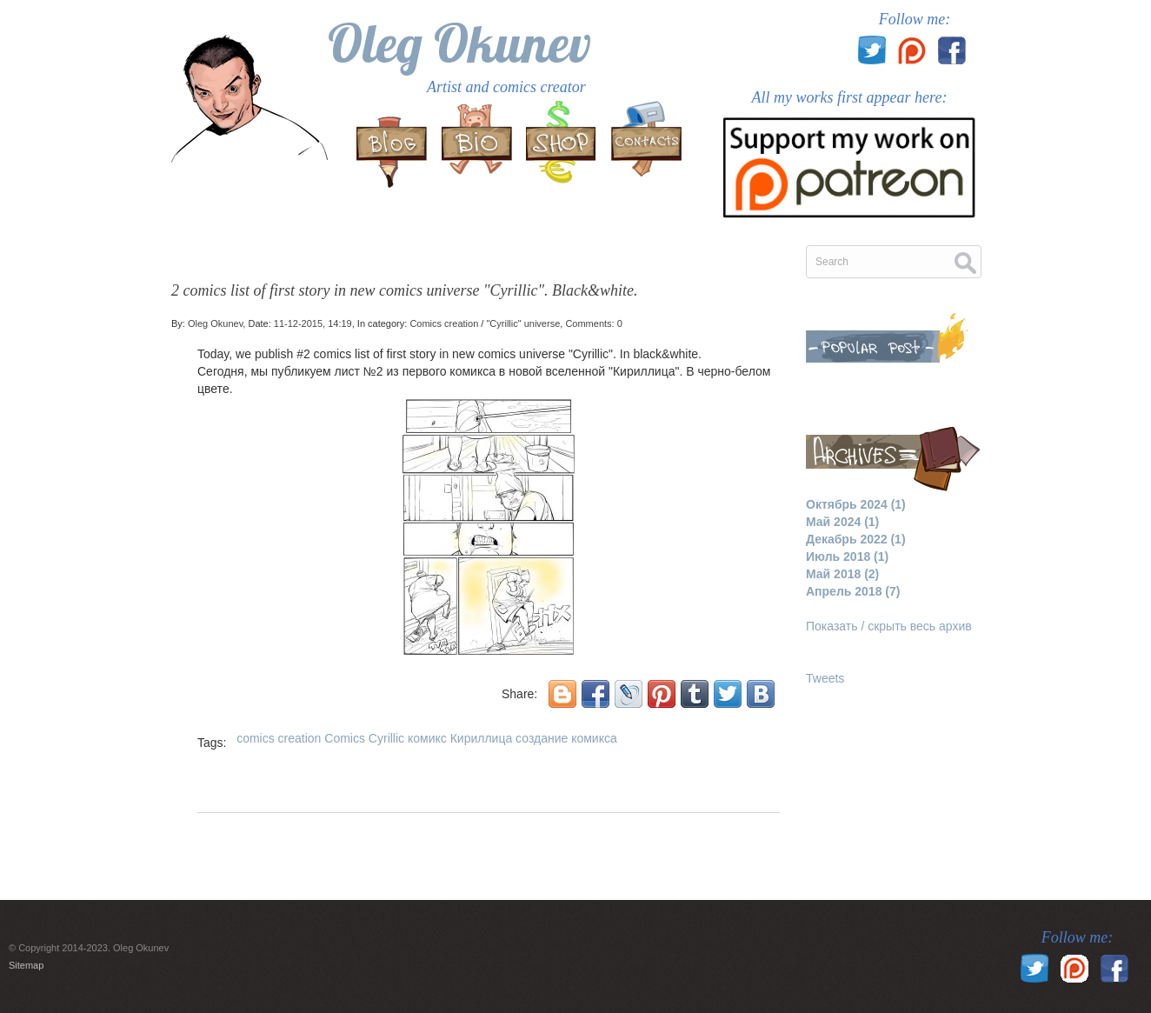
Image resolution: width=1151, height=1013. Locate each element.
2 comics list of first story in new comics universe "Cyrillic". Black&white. (404, 290)
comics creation (278, 738)
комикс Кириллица (460, 738)
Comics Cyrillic (364, 738)
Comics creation (443, 323)
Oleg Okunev (459, 43)
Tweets (825, 678)
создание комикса (566, 738)
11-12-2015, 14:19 (313, 323)
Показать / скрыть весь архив (889, 626)
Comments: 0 (593, 323)
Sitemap (26, 965)
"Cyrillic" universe (523, 323)
